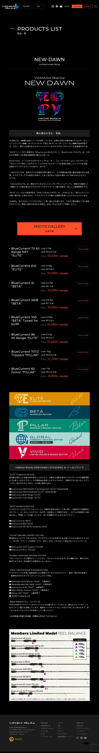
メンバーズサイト (81, 735)
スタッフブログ (62, 735)
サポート (60, 724)
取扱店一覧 (79, 724)
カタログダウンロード (47, 729)
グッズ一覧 (44, 732)
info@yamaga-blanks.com (18, 733)
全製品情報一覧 (45, 727)
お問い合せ (79, 727)
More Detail (83, 251)
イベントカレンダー (47, 738)
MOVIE (43, 735)
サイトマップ (80, 732)
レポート (60, 732)
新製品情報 (44, 724)
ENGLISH (84, 6)
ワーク (60, 729)
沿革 (59, 727)
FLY (38, 6)
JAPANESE (74, 6)
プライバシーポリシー (83, 729)
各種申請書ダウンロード (65, 738)
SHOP (63, 6)
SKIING (26, 6)
